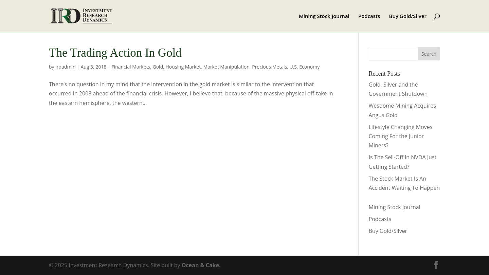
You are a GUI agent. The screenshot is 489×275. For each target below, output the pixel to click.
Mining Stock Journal (324, 16)
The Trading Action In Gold (115, 52)
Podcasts (369, 16)
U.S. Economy (304, 66)
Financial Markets (130, 66)
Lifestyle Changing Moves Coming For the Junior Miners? (401, 136)
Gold (158, 66)
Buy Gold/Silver (408, 16)
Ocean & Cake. (201, 265)
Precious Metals (269, 66)
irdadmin (65, 66)
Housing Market (183, 66)
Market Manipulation (226, 66)
